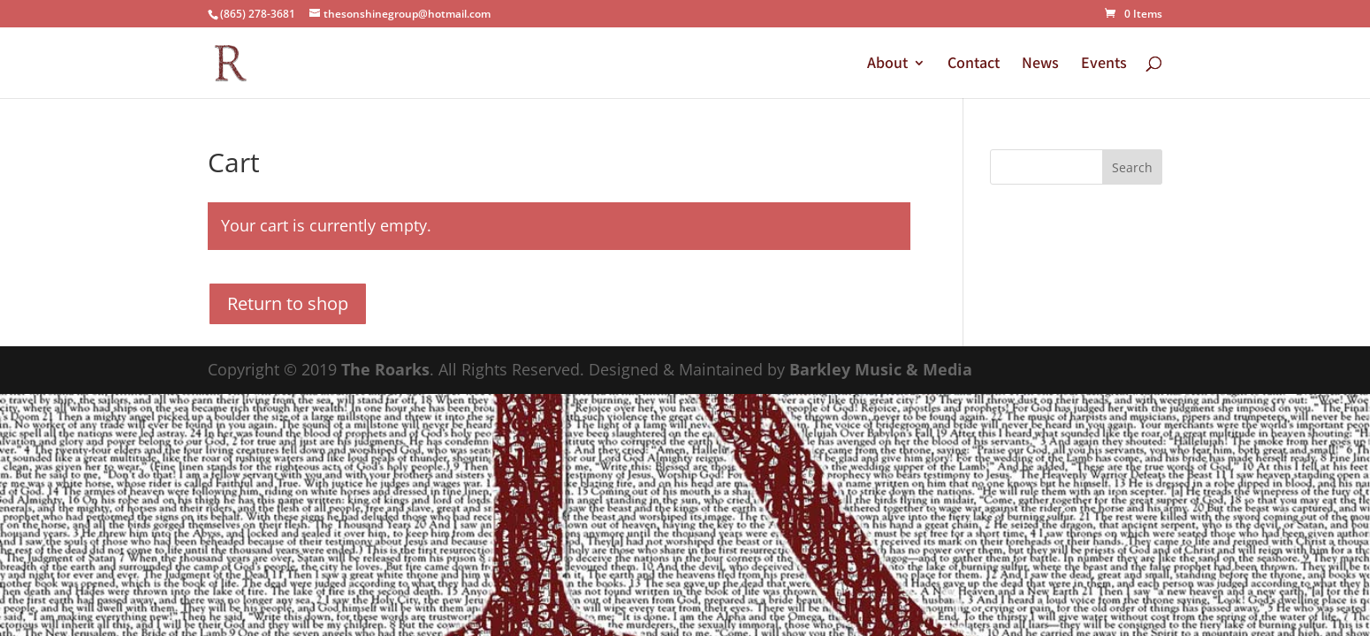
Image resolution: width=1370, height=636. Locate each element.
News (1040, 64)
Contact (974, 64)
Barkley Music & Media (880, 369)
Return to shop (287, 303)
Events (1104, 64)
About (887, 64)
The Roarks (385, 369)
